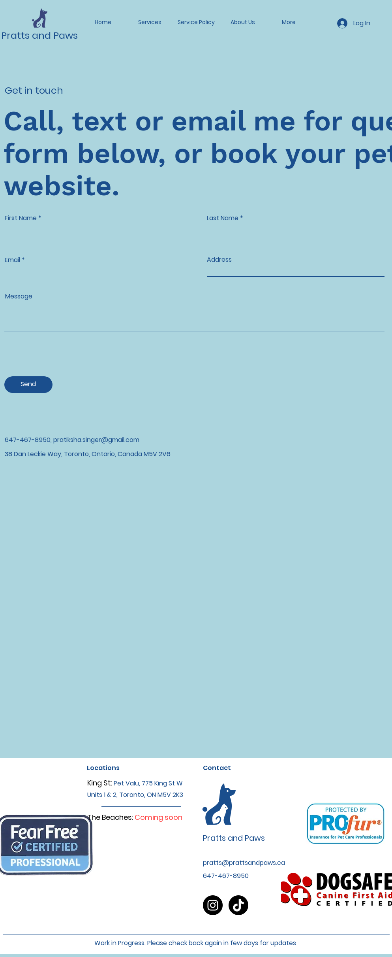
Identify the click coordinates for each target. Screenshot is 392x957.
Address (219, 260)
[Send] (28, 384)
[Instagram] (213, 905)
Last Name (222, 218)
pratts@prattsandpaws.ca (244, 862)
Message (18, 296)
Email (12, 260)
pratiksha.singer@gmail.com (96, 439)
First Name (21, 218)
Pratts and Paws (39, 35)
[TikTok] (238, 905)
